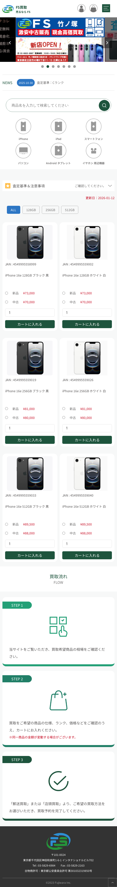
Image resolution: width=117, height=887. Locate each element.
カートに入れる (29, 324)
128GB (31, 210)
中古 (20, 302)
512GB (70, 210)
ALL (13, 210)
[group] (66, 82)
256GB (50, 210)
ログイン (81, 8)
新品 (20, 293)
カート (93, 8)
